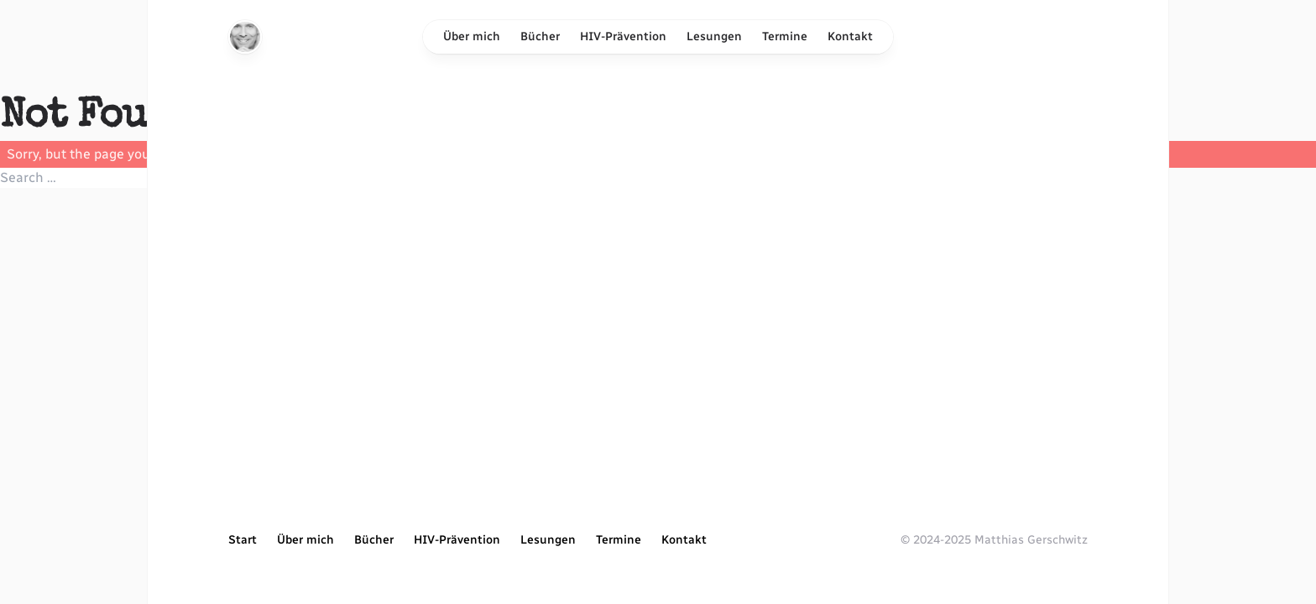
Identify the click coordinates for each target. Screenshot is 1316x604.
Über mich (471, 36)
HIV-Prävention (623, 36)
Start (242, 540)
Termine (784, 36)
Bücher (540, 36)
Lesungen (714, 36)
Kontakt (850, 36)
